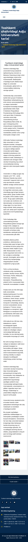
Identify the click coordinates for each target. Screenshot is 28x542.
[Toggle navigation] (4, 17)
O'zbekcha (4, 1)
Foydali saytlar (14, 481)
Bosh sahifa (4, 42)
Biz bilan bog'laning (14, 477)
